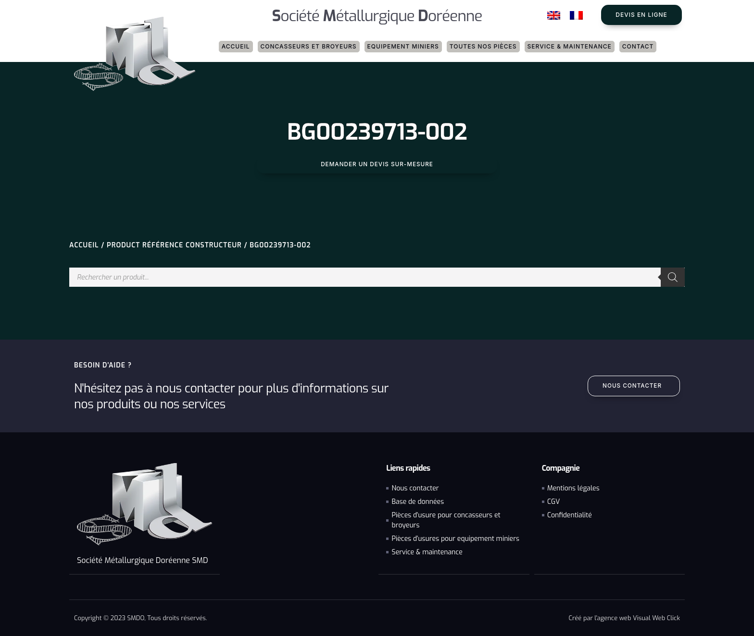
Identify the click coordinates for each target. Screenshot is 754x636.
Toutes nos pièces (483, 46)
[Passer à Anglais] (553, 16)
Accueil (236, 46)
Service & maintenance (570, 46)
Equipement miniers (403, 46)
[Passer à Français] (576, 16)
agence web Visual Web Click (638, 617)
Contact (638, 46)
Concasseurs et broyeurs (309, 46)
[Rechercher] (673, 277)
